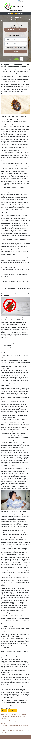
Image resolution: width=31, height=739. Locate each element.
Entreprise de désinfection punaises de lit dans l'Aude (14, 714)
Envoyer (15, 51)
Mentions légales (10, 737)
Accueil (3, 737)
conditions (15, 47)
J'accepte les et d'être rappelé (16, 47)
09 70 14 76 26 (15, 30)
